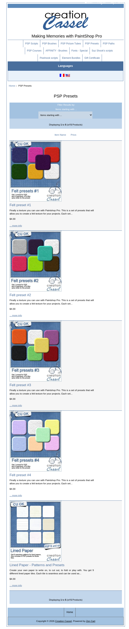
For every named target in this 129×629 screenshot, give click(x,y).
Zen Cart (90, 621)
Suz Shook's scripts (102, 50)
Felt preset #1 (20, 205)
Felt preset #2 (20, 295)
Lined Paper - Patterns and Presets (37, 565)
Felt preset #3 (20, 385)
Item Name (60, 134)
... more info (16, 225)
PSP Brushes (49, 43)
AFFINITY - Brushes (56, 50)
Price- (74, 134)
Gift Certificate (92, 58)
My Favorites (119, 2)
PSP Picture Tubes (71, 43)
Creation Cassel (63, 621)
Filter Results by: (66, 104)
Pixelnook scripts (49, 58)
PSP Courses (34, 50)
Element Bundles (71, 58)
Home (88, 2)
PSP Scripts (31, 43)
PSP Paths (109, 43)
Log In (101, 2)
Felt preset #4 (20, 475)
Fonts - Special (79, 50)
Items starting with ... (66, 109)
